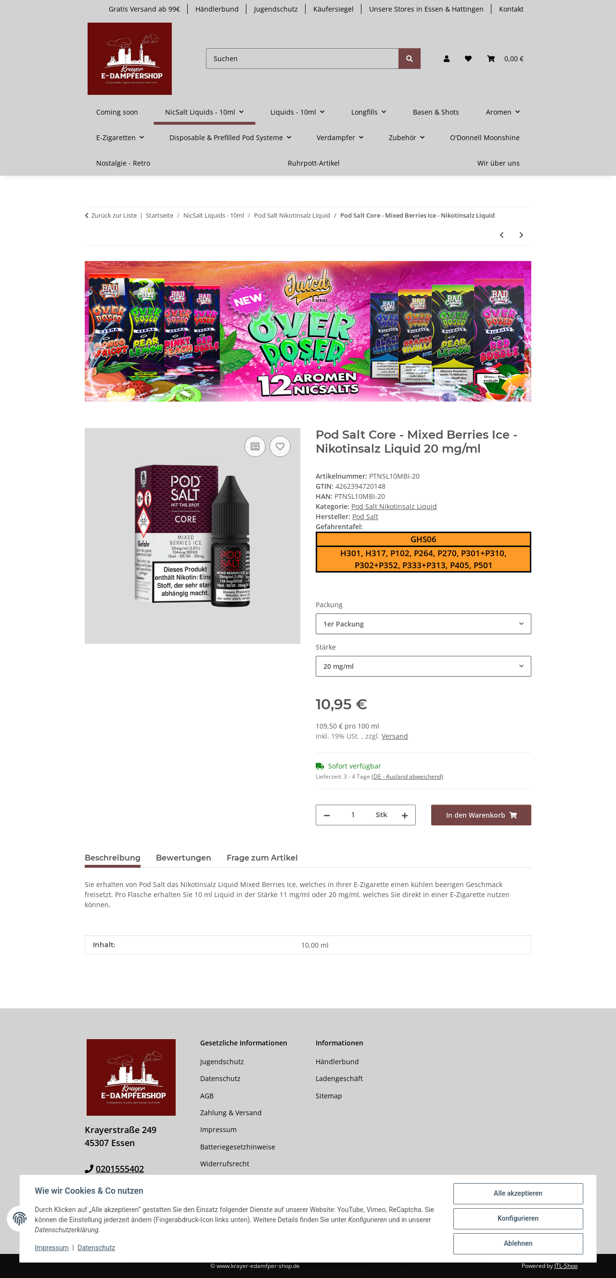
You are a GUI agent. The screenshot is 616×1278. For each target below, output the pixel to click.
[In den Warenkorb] (92, 422)
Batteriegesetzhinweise (237, 1146)
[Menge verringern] (326, 815)
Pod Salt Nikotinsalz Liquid (394, 506)
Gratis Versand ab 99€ (144, 8)
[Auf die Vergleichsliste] (255, 446)
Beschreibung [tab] (113, 857)
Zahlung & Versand (231, 1112)
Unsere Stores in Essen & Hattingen (426, 8)
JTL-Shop (566, 1266)
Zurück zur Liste (114, 215)
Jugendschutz (276, 8)
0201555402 (120, 1168)
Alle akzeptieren (517, 1194)
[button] (446, 58)
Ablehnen (517, 1244)
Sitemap (329, 1095)
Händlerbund (217, 8)
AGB (207, 1095)
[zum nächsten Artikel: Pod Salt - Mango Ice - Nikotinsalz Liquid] (521, 234)
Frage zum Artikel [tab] (262, 857)
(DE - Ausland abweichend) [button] (407, 776)
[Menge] (353, 815)
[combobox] (423, 623)
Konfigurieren (517, 1219)
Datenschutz (97, 1248)
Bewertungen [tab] (183, 857)
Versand (395, 736)
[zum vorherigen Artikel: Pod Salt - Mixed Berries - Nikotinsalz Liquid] (502, 234)
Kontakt (511, 8)
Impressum (52, 1248)
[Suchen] (302, 58)
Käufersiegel (333, 8)
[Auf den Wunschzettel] (280, 446)
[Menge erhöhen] (404, 815)
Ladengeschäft (339, 1078)
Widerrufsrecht (224, 1163)
